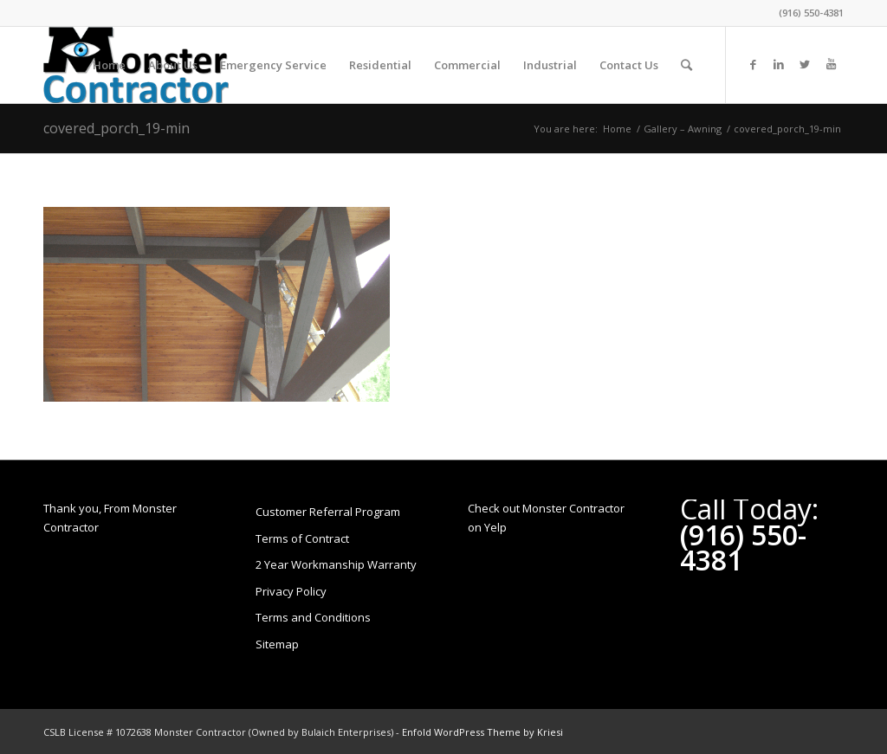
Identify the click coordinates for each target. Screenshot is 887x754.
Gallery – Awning (683, 128)
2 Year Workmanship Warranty (336, 564)
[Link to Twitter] (805, 64)
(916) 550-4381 (811, 12)
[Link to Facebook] (753, 64)
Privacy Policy (291, 591)
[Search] (686, 65)
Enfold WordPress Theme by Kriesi (482, 731)
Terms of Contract (302, 538)
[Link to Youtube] (831, 64)
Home (617, 128)
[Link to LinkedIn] (779, 64)
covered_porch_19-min (116, 128)
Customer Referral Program (328, 511)
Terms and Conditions (313, 617)
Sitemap (277, 644)
